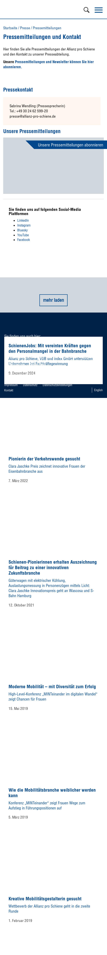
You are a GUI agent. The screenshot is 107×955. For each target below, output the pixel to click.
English (98, 390)
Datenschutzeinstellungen (57, 385)
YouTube (23, 235)
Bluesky (22, 230)
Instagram (23, 225)
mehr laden (53, 300)
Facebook (23, 240)
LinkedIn (23, 220)
